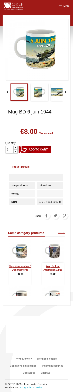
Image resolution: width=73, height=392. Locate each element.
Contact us (29, 372)
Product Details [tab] (20, 166)
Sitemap (45, 372)
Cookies (37, 387)
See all (61, 232)
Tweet (55, 215)
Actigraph (25, 387)
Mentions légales (47, 358)
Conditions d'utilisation (23, 365)
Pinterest (64, 215)
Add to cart (35, 149)
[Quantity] (9, 149)
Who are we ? (24, 358)
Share (46, 215)
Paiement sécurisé (52, 365)
